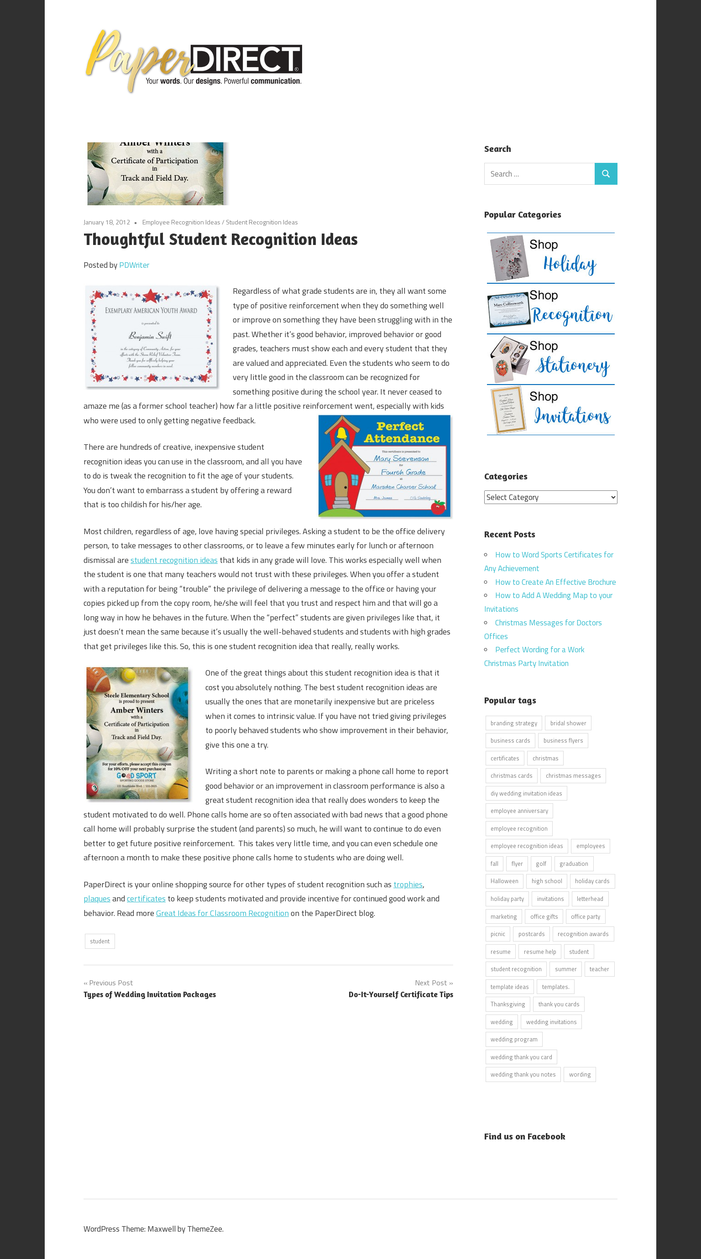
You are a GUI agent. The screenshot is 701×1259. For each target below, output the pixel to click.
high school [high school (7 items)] (547, 880)
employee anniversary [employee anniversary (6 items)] (519, 810)
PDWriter (134, 265)
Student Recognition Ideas (262, 222)
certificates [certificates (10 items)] (505, 757)
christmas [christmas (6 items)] (546, 757)
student (100, 941)
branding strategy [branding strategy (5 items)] (514, 722)
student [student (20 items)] (579, 951)
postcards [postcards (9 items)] (531, 933)
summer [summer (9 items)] (566, 968)
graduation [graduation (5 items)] (574, 863)
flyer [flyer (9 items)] (517, 863)
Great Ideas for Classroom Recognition (222, 913)
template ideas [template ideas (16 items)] (510, 986)
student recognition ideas (174, 560)
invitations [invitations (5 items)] (550, 898)
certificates (146, 898)
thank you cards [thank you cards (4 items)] (559, 1004)
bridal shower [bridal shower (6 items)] (568, 722)
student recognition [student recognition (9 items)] (516, 968)
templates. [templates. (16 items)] (556, 986)
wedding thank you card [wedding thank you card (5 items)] (521, 1056)
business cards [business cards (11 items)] (510, 740)
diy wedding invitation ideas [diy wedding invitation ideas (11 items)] (526, 792)
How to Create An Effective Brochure (555, 582)
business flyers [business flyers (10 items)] (563, 740)
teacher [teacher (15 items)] (599, 968)
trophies (408, 884)
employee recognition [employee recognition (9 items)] (519, 827)
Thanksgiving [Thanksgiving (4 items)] (508, 1004)
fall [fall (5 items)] (494, 863)
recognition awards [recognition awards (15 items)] (583, 933)
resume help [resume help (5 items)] (540, 951)
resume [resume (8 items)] (501, 951)
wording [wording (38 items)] (580, 1074)
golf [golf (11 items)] (541, 863)
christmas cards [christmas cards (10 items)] (512, 775)
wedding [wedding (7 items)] (502, 1021)
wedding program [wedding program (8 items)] (514, 1039)
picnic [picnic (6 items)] (498, 933)
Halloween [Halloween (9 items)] (504, 880)
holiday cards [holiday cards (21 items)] (592, 880)
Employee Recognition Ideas (181, 222)
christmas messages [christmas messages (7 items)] (573, 775)
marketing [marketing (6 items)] (504, 916)
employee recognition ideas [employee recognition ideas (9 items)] (527, 845)
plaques (97, 898)
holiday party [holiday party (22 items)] (507, 898)
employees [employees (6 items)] (590, 845)
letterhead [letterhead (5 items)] (590, 898)
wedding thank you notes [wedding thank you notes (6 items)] (523, 1074)
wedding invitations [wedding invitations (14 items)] (551, 1021)
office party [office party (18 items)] (585, 916)
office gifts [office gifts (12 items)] (544, 916)
